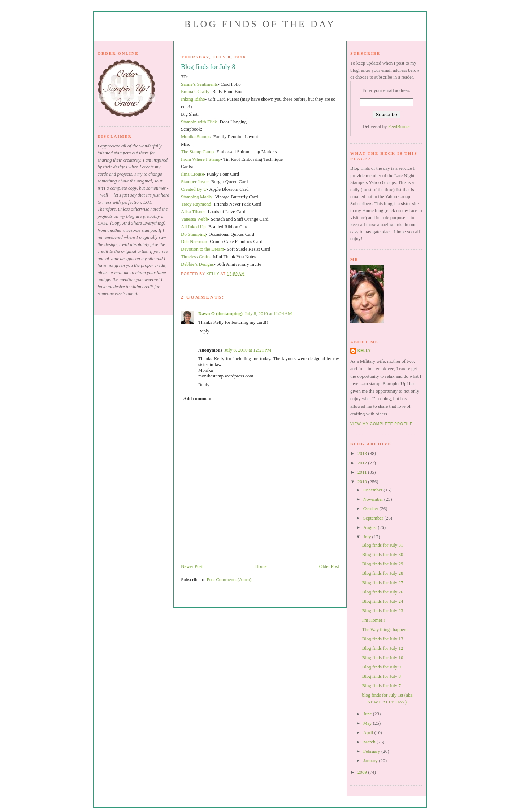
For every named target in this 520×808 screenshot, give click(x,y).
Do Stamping (193, 234)
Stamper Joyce (194, 181)
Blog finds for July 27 (382, 582)
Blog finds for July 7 (381, 685)
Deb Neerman (194, 241)
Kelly (364, 351)
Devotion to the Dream (202, 249)
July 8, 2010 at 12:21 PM (247, 350)
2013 (363, 453)
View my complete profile (381, 424)
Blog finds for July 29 (382, 563)
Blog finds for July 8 (381, 676)
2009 (363, 772)
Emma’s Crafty (195, 91)
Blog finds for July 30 (382, 554)
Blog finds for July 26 (382, 592)
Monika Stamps (196, 136)
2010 (363, 481)
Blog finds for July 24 (382, 601)
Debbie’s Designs (197, 264)
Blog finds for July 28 (382, 573)
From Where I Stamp (201, 159)
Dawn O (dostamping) (220, 313)
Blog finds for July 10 (382, 657)
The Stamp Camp (197, 151)
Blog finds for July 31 (382, 545)
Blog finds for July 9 (381, 667)
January (371, 760)
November (373, 499)
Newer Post (192, 566)
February (372, 751)
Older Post (329, 566)
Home (261, 566)
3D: (184, 76)
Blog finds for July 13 (382, 638)
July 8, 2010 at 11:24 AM (268, 313)
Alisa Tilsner (193, 211)
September (374, 518)
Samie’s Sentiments (199, 84)
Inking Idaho (193, 99)
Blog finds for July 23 (382, 610)
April (368, 732)
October (371, 508)
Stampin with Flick (199, 121)
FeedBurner (399, 126)
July (367, 536)
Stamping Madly (196, 196)
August (370, 527)
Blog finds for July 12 (382, 648)
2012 (363, 462)
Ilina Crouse (192, 174)
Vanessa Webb (194, 219)
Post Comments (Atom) (229, 579)
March (370, 742)
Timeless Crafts (196, 256)
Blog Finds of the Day (260, 24)
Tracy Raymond (196, 204)
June (368, 713)
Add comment (197, 398)
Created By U (194, 189)
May (368, 723)
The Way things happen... (386, 629)
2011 (363, 472)
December (373, 490)
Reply (203, 331)
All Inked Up (193, 226)
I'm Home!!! (373, 620)
